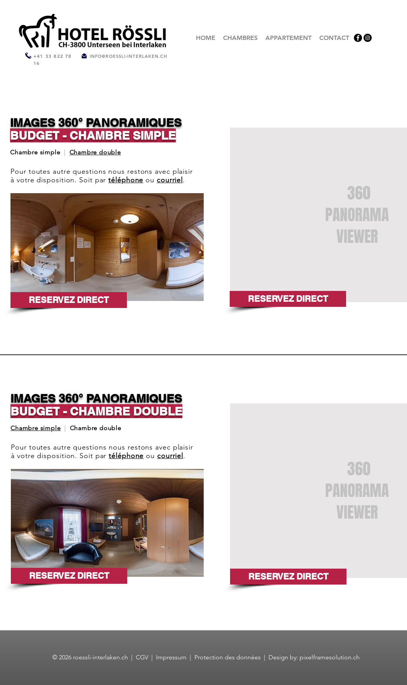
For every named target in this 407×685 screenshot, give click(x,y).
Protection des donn (222, 657)
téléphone (125, 180)
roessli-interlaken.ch (100, 657)
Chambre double (95, 152)
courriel (170, 180)
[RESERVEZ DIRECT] (68, 300)
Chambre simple (35, 428)
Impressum (171, 657)
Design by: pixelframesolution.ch (314, 657)
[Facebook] (358, 38)
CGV (143, 657)
